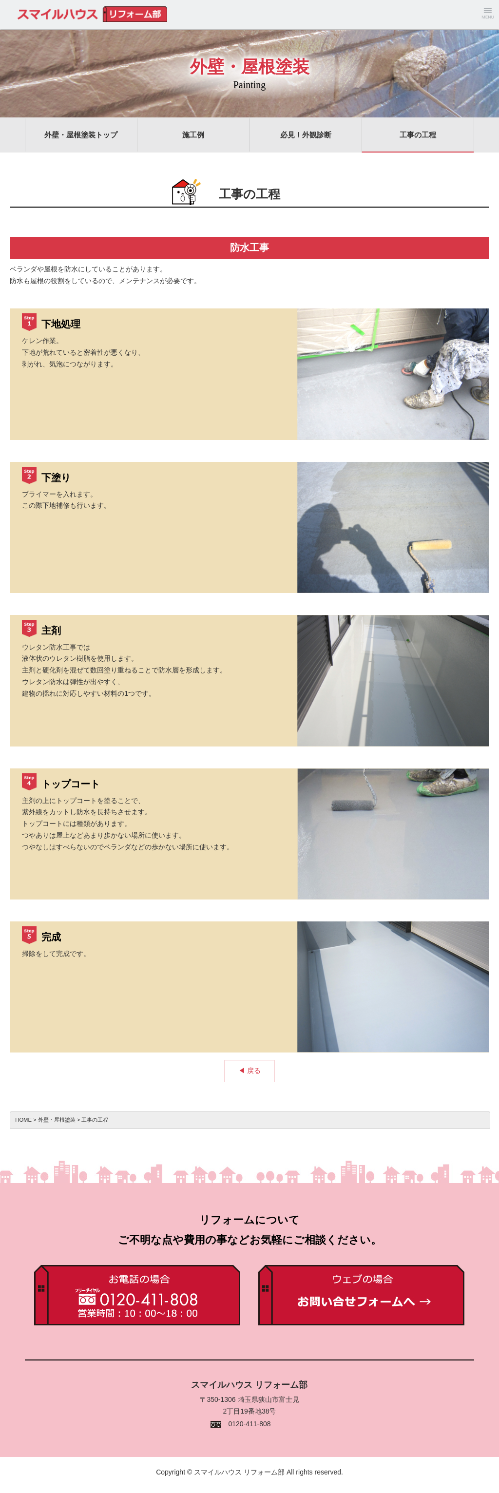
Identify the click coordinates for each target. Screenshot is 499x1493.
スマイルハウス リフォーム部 (48, 14)
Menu (488, 14)
